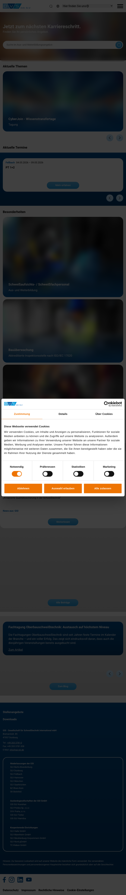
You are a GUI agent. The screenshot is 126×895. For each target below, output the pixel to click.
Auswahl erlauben (63, 488)
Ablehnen (23, 488)
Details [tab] (63, 414)
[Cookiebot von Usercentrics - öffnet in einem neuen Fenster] (106, 404)
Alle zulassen (102, 488)
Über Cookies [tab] (104, 414)
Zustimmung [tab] (22, 414)
